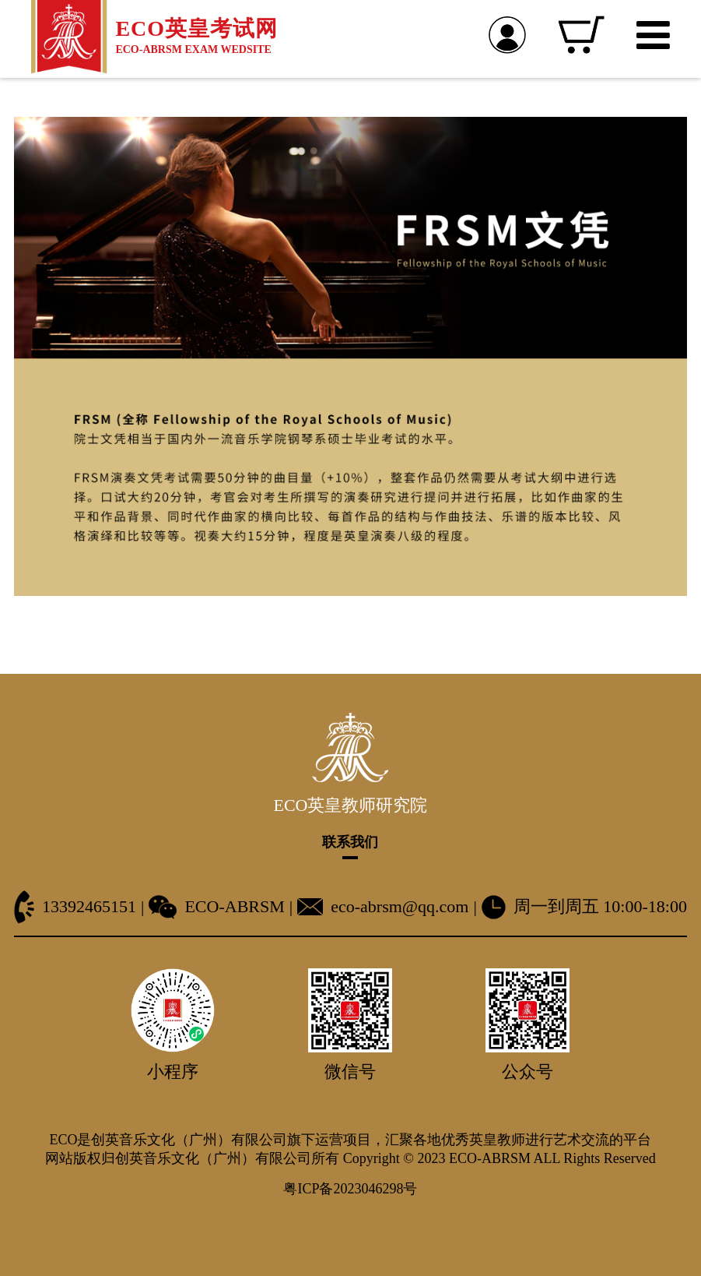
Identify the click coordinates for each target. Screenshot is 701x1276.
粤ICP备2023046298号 (350, 1189)
